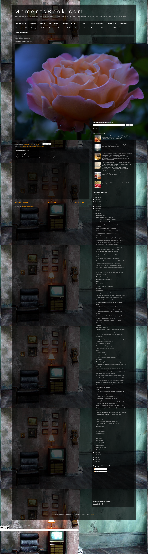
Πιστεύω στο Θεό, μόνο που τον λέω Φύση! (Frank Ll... (110, 261)
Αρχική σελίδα (21, 23)
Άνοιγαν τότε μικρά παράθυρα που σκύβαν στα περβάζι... (111, 407)
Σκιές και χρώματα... (101, 274)
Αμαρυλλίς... (99, 366)
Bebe (97, 389)
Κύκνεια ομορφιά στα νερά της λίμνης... (106, 384)
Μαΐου (98, 440)
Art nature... (99, 417)
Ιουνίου (98, 438)
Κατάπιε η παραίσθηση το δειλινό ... (105, 318)
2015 (96, 455)
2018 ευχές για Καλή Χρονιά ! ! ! (104, 217)
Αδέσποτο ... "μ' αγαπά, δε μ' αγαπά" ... (106, 403)
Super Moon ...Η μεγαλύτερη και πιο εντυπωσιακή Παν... (110, 394)
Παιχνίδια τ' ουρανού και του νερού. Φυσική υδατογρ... (110, 306)
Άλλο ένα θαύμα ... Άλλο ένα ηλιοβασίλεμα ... (107, 244)
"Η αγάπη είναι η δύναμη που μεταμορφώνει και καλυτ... (110, 254)
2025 (96, 194)
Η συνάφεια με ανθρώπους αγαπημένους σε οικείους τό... (111, 329)
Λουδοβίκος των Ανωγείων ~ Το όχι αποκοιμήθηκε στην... (111, 309)
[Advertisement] (113, 50)
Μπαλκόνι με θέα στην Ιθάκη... (104, 279)
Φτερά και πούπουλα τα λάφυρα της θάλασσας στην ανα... (111, 405)
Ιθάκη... (98, 281)
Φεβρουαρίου (100, 447)
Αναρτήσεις (97, 468)
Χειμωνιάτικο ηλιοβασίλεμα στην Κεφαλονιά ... (108, 263)
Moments (123, 23)
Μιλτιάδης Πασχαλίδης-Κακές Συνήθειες (106, 293)
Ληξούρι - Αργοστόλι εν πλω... (104, 355)
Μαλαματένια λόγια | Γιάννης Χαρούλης (106, 373)
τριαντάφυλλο (22, 146)
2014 (96, 457)
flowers (34, 146)
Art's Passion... (100, 322)
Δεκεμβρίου (99, 215)
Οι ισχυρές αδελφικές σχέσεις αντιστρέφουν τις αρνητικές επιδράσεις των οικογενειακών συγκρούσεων (117, 154)
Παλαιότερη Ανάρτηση (81, 202)
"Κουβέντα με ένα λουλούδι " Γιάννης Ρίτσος (107, 332)
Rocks (127, 28)
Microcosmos (53, 23)
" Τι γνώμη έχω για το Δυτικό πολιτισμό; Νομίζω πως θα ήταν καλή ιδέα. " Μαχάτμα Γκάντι (116, 145)
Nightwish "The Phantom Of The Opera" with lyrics (109, 424)
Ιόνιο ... (98, 350)
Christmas (104, 28)
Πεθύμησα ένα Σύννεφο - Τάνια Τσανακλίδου (107, 231)
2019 (96, 208)
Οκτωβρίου (99, 429)
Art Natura (98, 325)
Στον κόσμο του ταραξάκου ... (103, 343)
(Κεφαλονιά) (99, 359)
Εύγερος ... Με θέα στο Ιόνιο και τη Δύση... (107, 357)
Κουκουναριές (99, 290)
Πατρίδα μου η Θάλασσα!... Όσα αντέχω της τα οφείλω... (110, 368)
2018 (96, 211)
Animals (94, 28)
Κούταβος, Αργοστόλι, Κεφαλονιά (104, 286)
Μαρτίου (98, 445)
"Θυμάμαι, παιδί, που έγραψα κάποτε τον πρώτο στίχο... (110, 339)
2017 (96, 213)
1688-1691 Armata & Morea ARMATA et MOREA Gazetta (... (111, 412)
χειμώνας (29, 146)
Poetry (84, 23)
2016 (96, 452)
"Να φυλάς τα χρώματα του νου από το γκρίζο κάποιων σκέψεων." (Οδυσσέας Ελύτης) (116, 173)
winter (44, 146)
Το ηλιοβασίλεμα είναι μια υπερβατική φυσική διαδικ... (110, 380)
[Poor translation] (7, 527)
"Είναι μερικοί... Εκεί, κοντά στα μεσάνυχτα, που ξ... (109, 302)
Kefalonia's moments (70, 23)
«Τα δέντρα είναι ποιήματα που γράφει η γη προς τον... (110, 247)
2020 (96, 206)
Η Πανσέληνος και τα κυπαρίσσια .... (105, 396)
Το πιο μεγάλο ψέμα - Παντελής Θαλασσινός (107, 258)
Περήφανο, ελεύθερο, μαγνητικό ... (105, 348)
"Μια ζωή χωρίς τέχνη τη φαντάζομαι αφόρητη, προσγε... (110, 267)
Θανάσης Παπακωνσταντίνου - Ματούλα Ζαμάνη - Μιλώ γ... (111, 295)
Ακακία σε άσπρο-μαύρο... (103, 327)
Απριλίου (98, 443)
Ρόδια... (98, 304)
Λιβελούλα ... (99, 226)
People (60, 28)
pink (38, 146)
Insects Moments (22, 32)
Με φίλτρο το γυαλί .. (101, 352)
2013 (96, 459)
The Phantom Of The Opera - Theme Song (107, 421)
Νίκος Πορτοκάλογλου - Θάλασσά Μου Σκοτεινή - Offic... (110, 378)
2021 (96, 204)
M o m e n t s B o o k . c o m (48, 11)
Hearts (51, 28)
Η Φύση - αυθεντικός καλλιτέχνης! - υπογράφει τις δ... (110, 334)
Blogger (92, 514)
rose (40, 146)
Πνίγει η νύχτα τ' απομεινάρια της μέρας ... (107, 398)
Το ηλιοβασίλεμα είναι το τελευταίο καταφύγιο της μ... (109, 242)
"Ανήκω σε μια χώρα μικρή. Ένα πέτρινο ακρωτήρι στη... (110, 391)
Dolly (97, 256)
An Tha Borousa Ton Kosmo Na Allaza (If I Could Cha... (110, 375)
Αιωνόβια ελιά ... (100, 419)
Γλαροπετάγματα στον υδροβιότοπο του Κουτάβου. (109, 297)
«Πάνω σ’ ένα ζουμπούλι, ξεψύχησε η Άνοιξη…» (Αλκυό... (111, 364)
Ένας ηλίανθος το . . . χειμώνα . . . (105, 277)
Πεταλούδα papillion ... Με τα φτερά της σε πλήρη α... (110, 362)
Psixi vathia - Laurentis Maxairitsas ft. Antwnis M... (109, 320)
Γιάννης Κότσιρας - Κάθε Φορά (104, 221)
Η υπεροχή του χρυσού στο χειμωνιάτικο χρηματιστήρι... (110, 401)
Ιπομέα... (98, 410)
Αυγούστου (99, 433)
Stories (77, 28)
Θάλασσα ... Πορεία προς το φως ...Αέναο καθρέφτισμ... (110, 345)
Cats (69, 28)
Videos (42, 23)
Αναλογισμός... (100, 283)
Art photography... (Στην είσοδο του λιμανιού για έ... (109, 316)
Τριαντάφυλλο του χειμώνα (103, 387)
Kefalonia (98, 288)
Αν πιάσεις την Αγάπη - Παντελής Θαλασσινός (108, 251)
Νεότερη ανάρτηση (21, 202)
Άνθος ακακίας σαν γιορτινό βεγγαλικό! (106, 228)
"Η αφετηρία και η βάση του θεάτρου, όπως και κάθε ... (110, 272)
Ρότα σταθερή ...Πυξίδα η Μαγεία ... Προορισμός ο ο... (110, 237)
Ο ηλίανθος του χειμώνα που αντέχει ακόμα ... (108, 224)
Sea (85, 28)
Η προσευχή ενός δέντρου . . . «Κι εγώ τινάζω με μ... (109, 249)
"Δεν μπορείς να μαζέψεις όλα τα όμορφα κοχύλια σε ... (110, 265)
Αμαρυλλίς (98, 235)
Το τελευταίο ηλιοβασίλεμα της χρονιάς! (106, 219)
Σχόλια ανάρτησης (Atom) (28, 206)
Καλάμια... (98, 313)
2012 (96, 461)
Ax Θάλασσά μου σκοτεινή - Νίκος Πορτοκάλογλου (109, 311)
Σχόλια (96, 471)
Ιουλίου (98, 436)
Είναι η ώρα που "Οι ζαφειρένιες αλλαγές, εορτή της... (110, 382)
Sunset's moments (97, 23)
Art (26, 28)
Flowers (33, 23)
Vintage (34, 28)
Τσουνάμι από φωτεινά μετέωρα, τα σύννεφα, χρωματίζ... (111, 371)
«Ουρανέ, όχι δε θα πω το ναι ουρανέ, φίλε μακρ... (109, 414)
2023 (96, 199)
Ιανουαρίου (99, 449)
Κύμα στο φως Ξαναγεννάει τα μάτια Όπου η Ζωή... (109, 240)
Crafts (43, 28)
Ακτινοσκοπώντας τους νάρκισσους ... (106, 233)
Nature (18, 28)
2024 (96, 197)
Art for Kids (112, 23)
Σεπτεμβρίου (99, 431)
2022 (96, 201)
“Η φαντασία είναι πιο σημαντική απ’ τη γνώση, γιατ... (110, 300)
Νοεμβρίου (99, 426)
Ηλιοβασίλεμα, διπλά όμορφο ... (104, 341)
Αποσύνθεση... (100, 336)
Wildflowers (117, 28)
